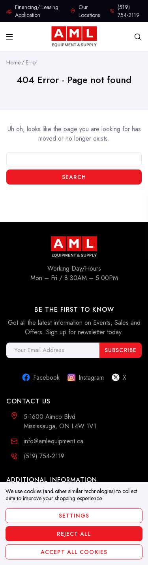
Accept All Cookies (74, 552)
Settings (74, 516)
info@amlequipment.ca (53, 441)
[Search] (138, 37)
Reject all (74, 534)
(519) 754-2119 (44, 456)
